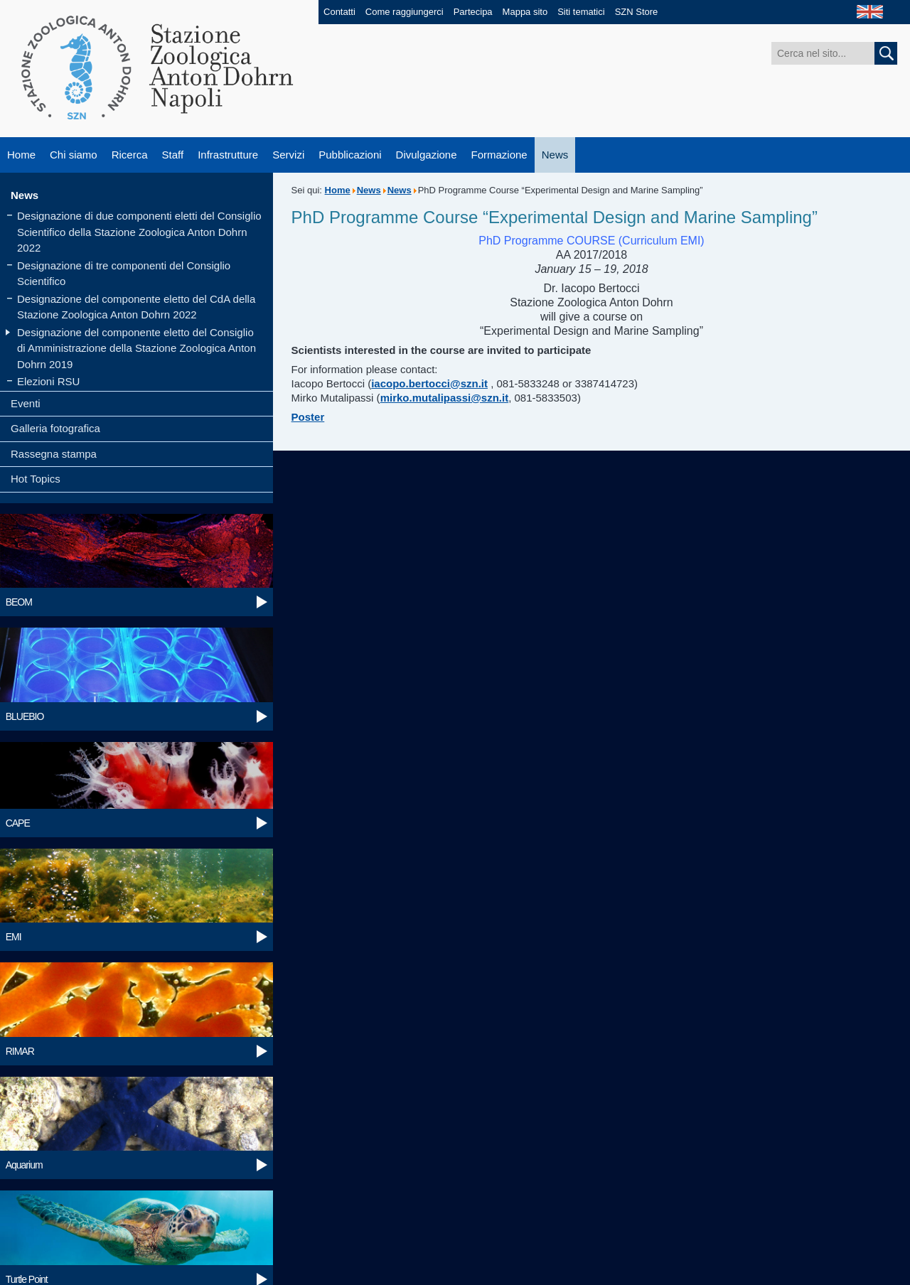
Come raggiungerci (404, 11)
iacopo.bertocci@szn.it (429, 383)
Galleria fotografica (55, 428)
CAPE (18, 823)
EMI (13, 936)
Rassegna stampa (54, 454)
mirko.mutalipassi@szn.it (444, 398)
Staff (173, 155)
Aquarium (24, 1165)
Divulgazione (426, 155)
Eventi (26, 403)
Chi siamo (73, 155)
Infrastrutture (228, 155)
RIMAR (20, 1051)
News (555, 155)
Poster (308, 417)
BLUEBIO (25, 716)
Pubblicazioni (349, 155)
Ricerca (130, 155)
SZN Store (636, 11)
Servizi (288, 155)
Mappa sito (525, 11)
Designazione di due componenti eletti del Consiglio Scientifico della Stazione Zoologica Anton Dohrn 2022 (139, 232)
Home (21, 155)
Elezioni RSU (48, 381)
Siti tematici (580, 11)
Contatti (339, 11)
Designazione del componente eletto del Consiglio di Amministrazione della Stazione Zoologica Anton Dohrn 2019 (136, 348)
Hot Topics (35, 479)
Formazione (499, 155)
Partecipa (473, 11)
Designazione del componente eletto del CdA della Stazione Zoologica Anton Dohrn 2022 (136, 307)
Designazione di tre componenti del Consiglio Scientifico (123, 273)
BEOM (19, 602)
